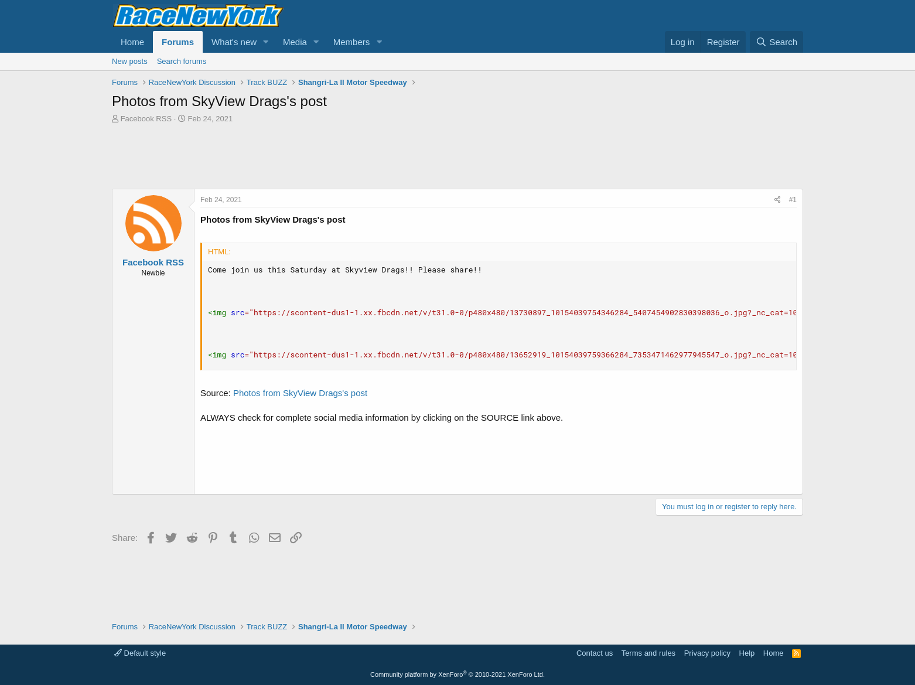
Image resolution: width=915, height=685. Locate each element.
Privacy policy (707, 653)
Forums (178, 42)
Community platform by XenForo (457, 674)
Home (132, 42)
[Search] (776, 42)
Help (747, 653)
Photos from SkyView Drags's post (300, 393)
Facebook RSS (146, 118)
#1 (793, 200)
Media (295, 42)
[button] (266, 42)
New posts (130, 61)
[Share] (777, 200)
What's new (234, 42)
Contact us (594, 653)
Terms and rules (648, 653)
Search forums (182, 61)
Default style (140, 653)
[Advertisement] (457, 156)
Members (351, 42)
